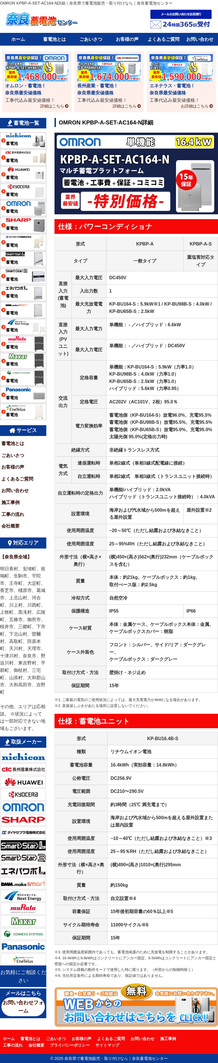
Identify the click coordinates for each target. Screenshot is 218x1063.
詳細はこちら (52, 106)
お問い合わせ (199, 39)
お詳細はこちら (195, 106)
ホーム (18, 39)
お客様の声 (127, 39)
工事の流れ (12, 514)
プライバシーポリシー (70, 1045)
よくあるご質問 (163, 39)
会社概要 (10, 526)
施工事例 (10, 502)
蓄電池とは (54, 39)
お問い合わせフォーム (23, 1007)
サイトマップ (107, 1045)
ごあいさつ (90, 39)
